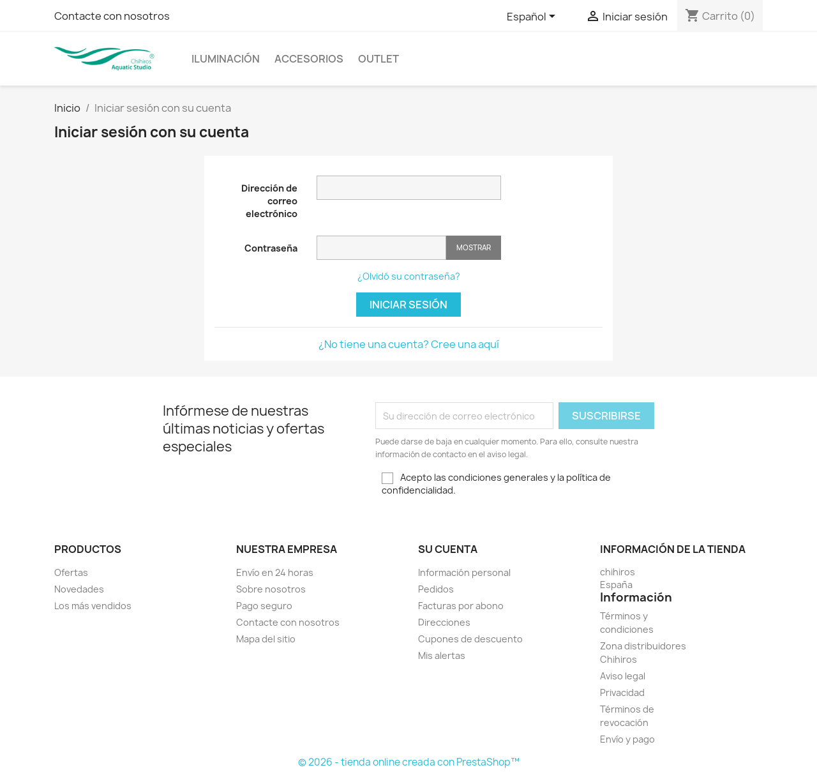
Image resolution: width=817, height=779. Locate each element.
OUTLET (378, 59)
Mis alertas (441, 655)
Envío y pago (627, 739)
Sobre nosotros (271, 589)
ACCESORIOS (308, 59)
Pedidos (436, 589)
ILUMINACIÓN (225, 59)
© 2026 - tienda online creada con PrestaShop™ (409, 762)
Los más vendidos (92, 606)
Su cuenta (447, 549)
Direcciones (444, 622)
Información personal (464, 572)
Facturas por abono (461, 606)
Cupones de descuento (470, 639)
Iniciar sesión (408, 305)
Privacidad (622, 692)
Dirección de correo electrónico (269, 201)
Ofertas (71, 572)
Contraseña (270, 248)
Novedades (79, 589)
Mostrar (473, 247)
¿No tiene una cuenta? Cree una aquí (409, 344)
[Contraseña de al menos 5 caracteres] (381, 248)
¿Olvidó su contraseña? (408, 276)
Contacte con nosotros (112, 16)
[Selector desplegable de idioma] (533, 17)
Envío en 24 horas (274, 572)
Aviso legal (622, 676)
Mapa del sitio (266, 639)
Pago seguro (264, 606)
